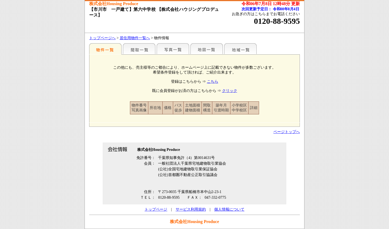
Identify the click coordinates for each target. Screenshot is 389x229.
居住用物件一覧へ (135, 38)
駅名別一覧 (105, 48)
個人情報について (229, 209)
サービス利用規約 (191, 209)
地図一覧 (206, 48)
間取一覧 (139, 48)
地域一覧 (240, 48)
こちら (212, 81)
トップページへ (102, 38)
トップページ (156, 209)
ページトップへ (286, 132)
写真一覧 (173, 48)
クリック (229, 91)
